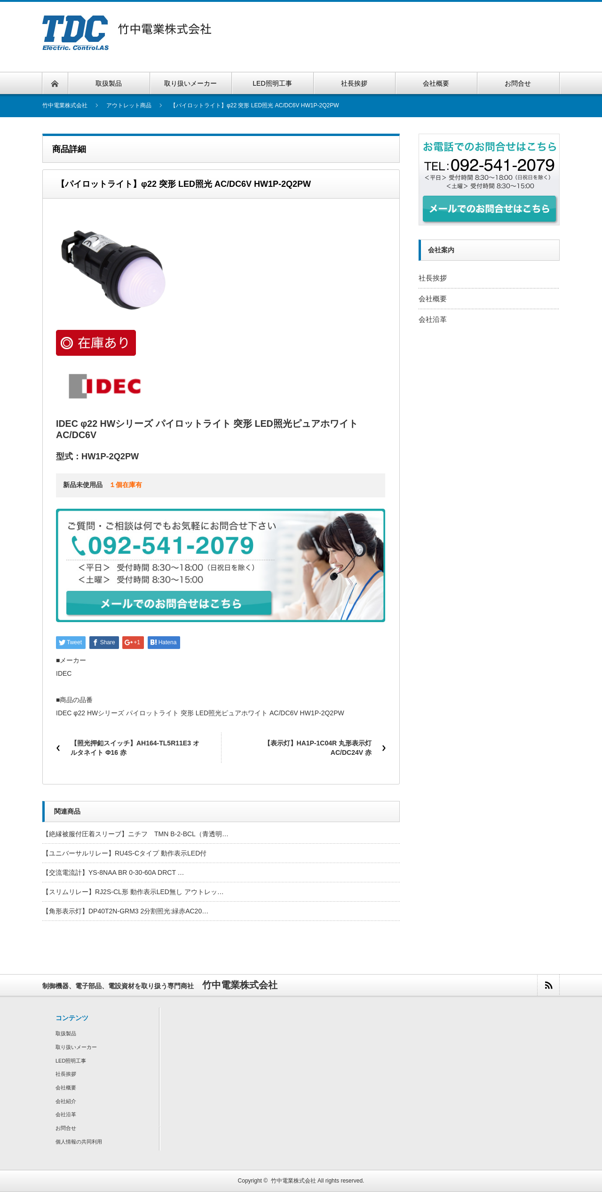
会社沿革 (433, 319)
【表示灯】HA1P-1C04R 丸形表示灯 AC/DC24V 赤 (318, 747)
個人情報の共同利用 (78, 1141)
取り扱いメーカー (76, 1047)
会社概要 (433, 299)
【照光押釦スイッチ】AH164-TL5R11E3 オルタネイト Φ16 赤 (135, 747)
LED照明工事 (70, 1061)
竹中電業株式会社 (293, 1180)
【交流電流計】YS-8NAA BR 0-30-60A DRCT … (113, 872)
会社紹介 (65, 1101)
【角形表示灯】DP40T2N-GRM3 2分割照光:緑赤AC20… (125, 911)
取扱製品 (65, 1033)
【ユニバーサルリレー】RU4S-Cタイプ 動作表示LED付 (124, 853)
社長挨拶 (433, 278)
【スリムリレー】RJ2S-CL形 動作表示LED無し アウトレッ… (133, 892)
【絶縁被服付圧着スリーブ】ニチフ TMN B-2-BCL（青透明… (135, 834)
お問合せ (65, 1128)
